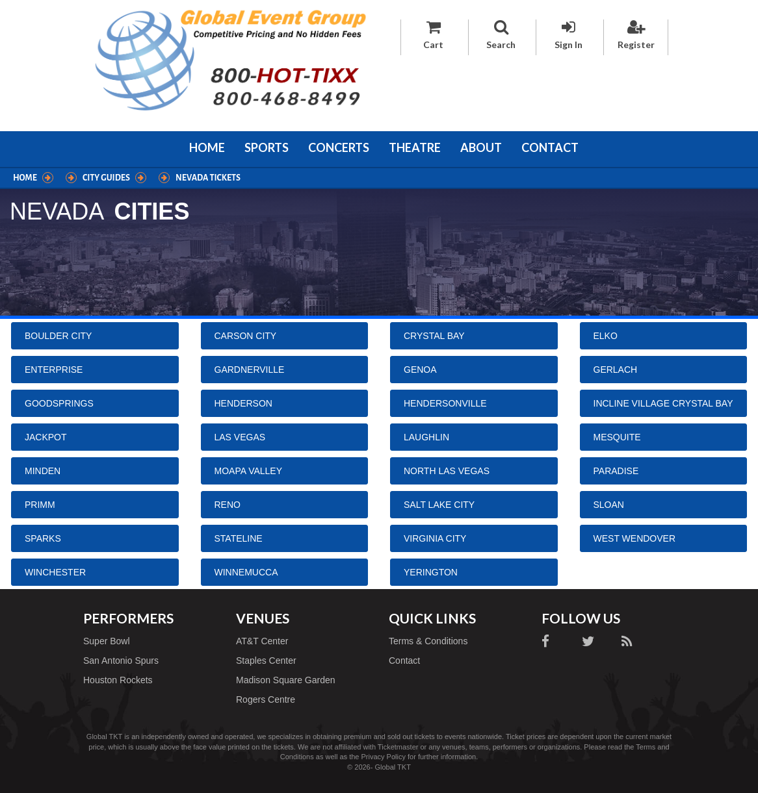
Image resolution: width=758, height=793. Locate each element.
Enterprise (54, 369)
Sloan (609, 504)
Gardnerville (250, 369)
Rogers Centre (265, 699)
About (481, 147)
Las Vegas (240, 437)
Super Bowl (106, 641)
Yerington (431, 572)
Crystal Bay (434, 336)
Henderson (243, 403)
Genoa (420, 369)
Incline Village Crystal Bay (663, 403)
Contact (550, 147)
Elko (606, 336)
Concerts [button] (338, 147)
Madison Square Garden (285, 680)
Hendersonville (445, 403)
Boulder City (58, 336)
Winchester (55, 572)
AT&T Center (262, 641)
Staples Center (266, 660)
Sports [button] (266, 147)
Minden (42, 471)
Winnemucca (246, 572)
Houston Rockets (118, 680)
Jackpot (46, 437)
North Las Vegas (447, 471)
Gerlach (616, 369)
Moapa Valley (249, 471)
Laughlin (426, 437)
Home (207, 147)
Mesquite (617, 437)
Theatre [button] (415, 147)
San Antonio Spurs (121, 660)
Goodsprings (59, 403)
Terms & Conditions (428, 641)
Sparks (43, 538)
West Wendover (635, 538)
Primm (40, 504)
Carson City (246, 336)
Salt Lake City (439, 504)
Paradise (616, 471)
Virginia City (435, 538)
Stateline (239, 538)
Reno (228, 504)
